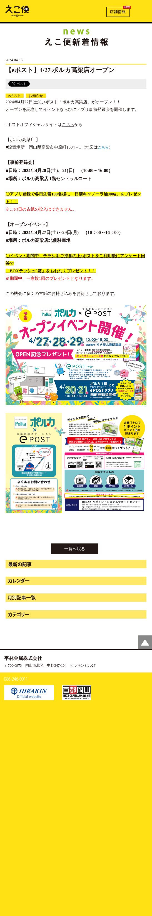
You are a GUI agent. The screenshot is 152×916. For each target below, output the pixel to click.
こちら (68, 124)
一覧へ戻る (74, 549)
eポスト (14, 96)
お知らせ (36, 96)
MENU (141, 10)
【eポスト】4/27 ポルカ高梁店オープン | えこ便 (17, 10)
